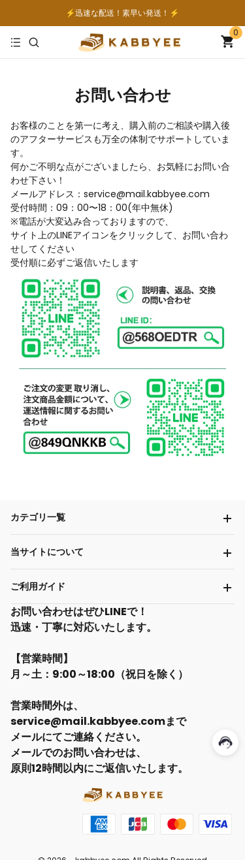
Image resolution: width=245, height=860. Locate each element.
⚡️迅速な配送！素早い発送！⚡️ (123, 12)
